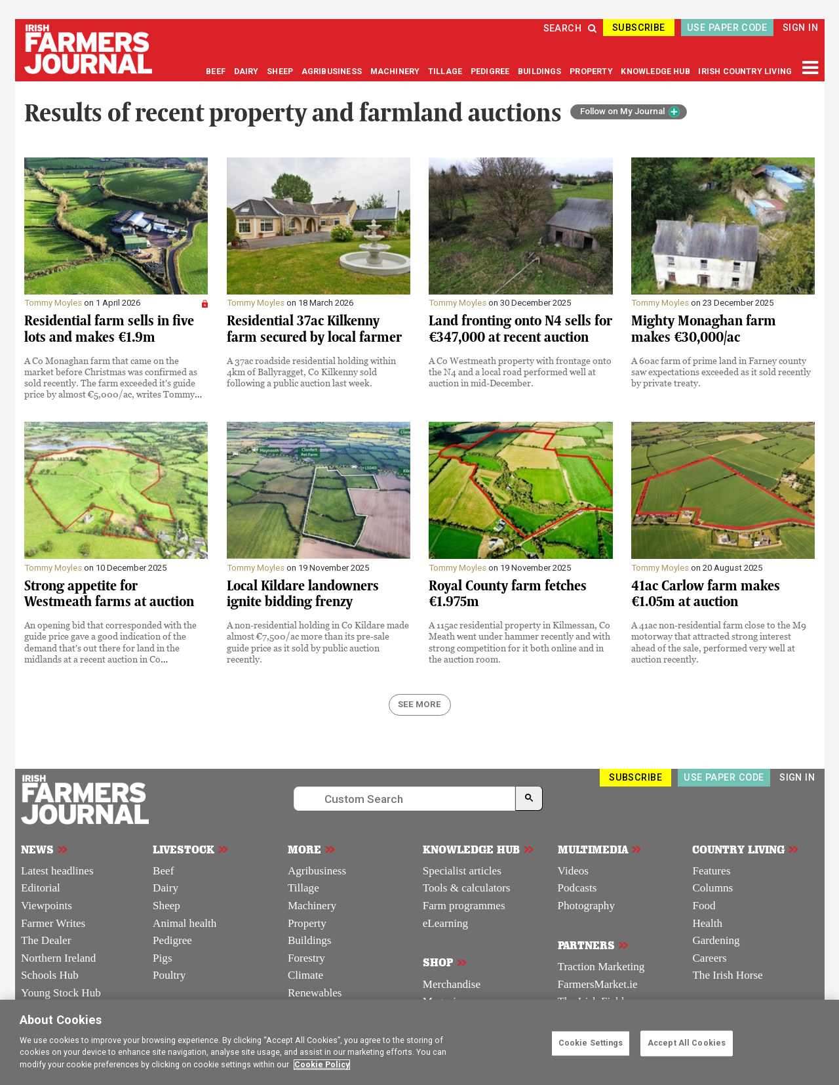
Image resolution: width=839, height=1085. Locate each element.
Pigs (162, 958)
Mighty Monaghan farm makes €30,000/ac (703, 329)
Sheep (166, 905)
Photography (586, 905)
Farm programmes (464, 905)
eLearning (445, 923)
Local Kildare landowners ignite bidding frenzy (303, 594)
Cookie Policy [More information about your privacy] (321, 1064)
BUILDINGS (541, 71)
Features (711, 871)
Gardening (715, 940)
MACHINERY (396, 71)
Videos (573, 871)
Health (707, 923)
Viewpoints (46, 905)
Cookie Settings (590, 1043)
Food (703, 905)
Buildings (310, 940)
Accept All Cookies (687, 1043)
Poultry (169, 975)
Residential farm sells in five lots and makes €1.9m (109, 329)
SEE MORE (419, 704)
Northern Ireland (58, 958)
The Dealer (46, 940)
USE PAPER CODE (727, 27)
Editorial (40, 888)
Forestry (306, 958)
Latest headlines (57, 871)
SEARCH (570, 28)
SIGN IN (800, 27)
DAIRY (246, 71)
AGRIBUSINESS (333, 71)
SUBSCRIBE (638, 27)
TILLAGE (446, 71)
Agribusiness (317, 871)
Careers (709, 958)
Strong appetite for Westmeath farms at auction (109, 594)
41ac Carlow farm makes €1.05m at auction (705, 594)
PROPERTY (592, 71)
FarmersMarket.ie (598, 984)
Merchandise (451, 984)
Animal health (184, 923)
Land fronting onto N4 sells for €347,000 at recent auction (520, 329)
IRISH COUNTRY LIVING (745, 71)
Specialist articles (462, 871)
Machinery (312, 905)
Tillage (303, 888)
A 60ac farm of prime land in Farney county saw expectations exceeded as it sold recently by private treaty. (721, 371)
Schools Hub (50, 975)
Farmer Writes (53, 923)
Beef (163, 871)
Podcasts (577, 888)
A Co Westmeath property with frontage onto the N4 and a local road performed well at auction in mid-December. (520, 371)
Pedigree (172, 940)
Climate (305, 975)
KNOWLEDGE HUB (655, 71)
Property (307, 923)
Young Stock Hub (61, 993)
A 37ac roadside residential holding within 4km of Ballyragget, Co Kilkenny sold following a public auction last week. (311, 371)
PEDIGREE (491, 71)
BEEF (216, 71)
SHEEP (281, 71)
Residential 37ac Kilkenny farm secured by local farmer (314, 329)
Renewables (315, 993)
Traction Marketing (601, 966)
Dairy (165, 888)
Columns (712, 888)
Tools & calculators (467, 888)
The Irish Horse (727, 975)
